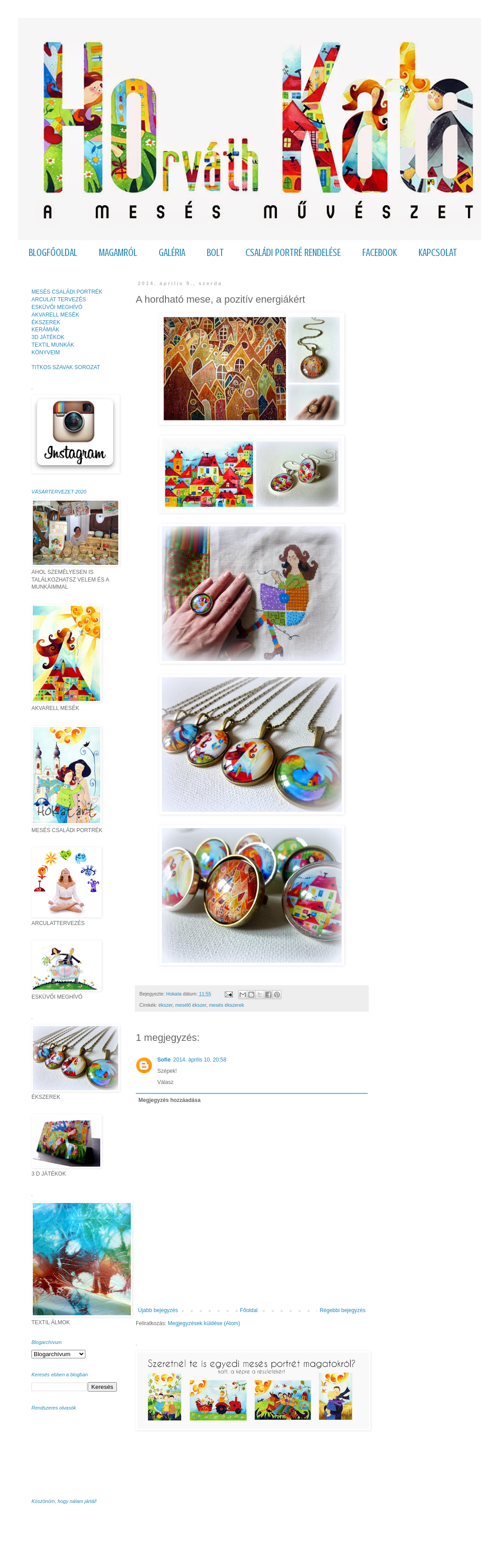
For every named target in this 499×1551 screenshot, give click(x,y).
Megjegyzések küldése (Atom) (204, 1323)
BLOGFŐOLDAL (53, 252)
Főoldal (249, 1310)
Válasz (165, 1082)
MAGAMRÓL (118, 252)
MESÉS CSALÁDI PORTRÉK (66, 292)
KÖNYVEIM (45, 352)
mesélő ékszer (190, 1005)
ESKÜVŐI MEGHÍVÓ (56, 307)
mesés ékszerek (226, 1005)
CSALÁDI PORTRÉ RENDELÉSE (293, 252)
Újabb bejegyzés (158, 1310)
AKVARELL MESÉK (55, 315)
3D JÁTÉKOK (47, 337)
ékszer (166, 1005)
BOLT (215, 252)
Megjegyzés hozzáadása (169, 1100)
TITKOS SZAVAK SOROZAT (65, 367)
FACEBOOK (379, 252)
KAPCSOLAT (438, 252)
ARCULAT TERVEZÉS (58, 299)
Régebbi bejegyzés (342, 1310)
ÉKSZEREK (45, 322)
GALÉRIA (172, 252)
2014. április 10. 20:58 (199, 1060)
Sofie (163, 1060)
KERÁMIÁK (45, 329)
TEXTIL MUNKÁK (52, 345)
